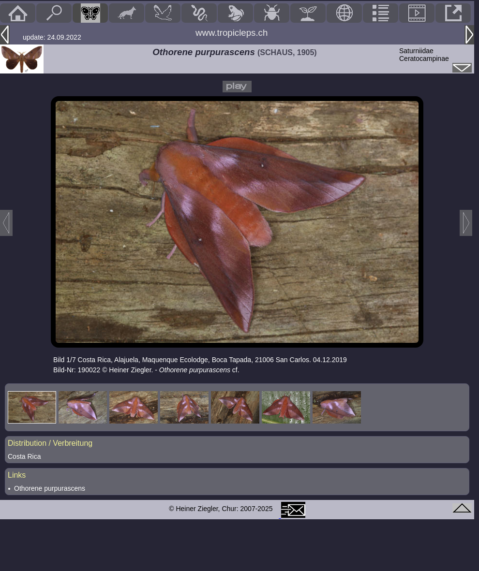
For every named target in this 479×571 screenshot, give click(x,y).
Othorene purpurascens (49, 488)
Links (17, 475)
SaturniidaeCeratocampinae (424, 54)
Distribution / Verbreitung (50, 443)
